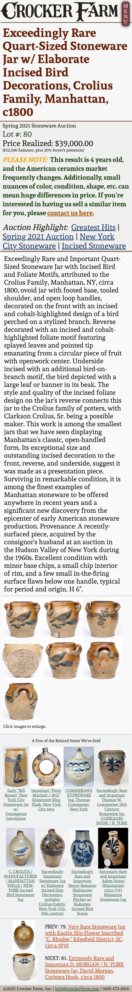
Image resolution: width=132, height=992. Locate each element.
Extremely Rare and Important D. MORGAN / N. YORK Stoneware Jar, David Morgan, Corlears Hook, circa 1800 (84, 967)
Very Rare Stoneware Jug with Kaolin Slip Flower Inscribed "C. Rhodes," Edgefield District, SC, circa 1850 (85, 935)
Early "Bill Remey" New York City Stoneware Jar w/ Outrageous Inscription (16, 804)
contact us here (70, 212)
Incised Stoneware (94, 245)
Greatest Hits (93, 227)
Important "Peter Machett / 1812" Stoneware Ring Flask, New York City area (46, 799)
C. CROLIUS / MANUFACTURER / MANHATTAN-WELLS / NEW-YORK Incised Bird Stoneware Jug (20, 885)
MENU (125, 14)
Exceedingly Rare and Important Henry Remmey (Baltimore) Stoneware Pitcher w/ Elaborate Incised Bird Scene (82, 892)
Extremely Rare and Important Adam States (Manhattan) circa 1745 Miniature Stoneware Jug (113, 885)
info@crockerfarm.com (77, 988)
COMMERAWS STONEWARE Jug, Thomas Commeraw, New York (78, 799)
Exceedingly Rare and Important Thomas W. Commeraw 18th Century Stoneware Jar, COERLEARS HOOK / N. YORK (111, 806)
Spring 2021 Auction (38, 236)
